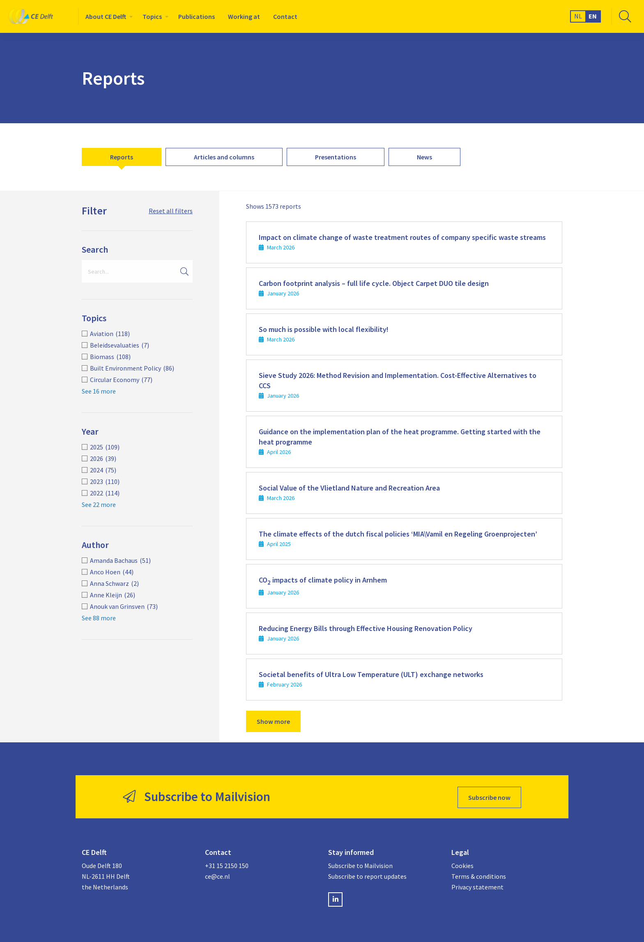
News (424, 157)
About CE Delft (105, 16)
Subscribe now (489, 796)
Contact (285, 16)
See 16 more (99, 391)
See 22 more (99, 504)
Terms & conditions (478, 875)
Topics (152, 16)
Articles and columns (224, 157)
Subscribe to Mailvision (360, 864)
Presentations (335, 157)
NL (578, 16)
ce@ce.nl (217, 875)
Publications (196, 16)
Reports (121, 157)
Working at (244, 16)
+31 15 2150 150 (226, 864)
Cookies (462, 864)
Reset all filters (171, 211)
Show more (273, 721)
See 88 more (99, 618)
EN (593, 16)
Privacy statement (477, 885)
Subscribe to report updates (367, 875)
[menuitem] (107, 16)
